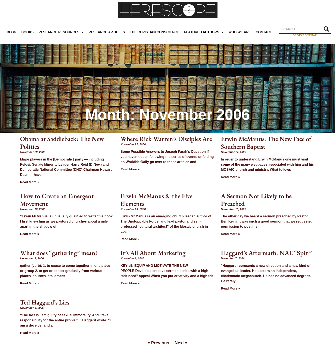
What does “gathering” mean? (59, 253)
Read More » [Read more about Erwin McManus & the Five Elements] (130, 239)
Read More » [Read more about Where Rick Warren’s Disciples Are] (130, 169)
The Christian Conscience (154, 32)
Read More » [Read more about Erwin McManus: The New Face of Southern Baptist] (230, 177)
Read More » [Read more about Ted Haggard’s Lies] (29, 332)
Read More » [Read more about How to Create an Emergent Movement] (29, 234)
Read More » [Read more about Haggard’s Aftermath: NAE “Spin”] (230, 288)
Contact (264, 32)
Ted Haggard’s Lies (44, 302)
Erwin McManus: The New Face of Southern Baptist (266, 143)
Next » (181, 342)
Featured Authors (203, 32)
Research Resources (61, 32)
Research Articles (107, 32)
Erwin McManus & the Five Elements (156, 200)
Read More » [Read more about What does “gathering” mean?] (29, 283)
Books (27, 32)
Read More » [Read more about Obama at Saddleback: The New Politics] (29, 182)
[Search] (326, 29)
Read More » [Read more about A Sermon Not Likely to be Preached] (230, 234)
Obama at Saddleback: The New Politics (62, 143)
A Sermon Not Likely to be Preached (256, 200)
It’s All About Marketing (152, 253)
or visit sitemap (305, 35)
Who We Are (239, 32)
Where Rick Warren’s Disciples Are (166, 139)
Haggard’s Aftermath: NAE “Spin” (266, 253)
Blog (11, 32)
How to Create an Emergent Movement (57, 200)
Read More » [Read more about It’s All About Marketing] (130, 283)
